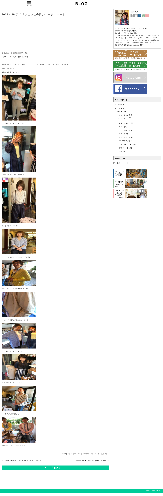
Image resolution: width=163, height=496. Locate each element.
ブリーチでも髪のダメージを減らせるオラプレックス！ (23, 461)
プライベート (123, 148)
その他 (119, 105)
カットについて (124, 115)
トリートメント (124, 137)
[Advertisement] (36, 34)
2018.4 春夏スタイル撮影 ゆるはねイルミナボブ (90, 461)
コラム (121, 127)
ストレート (125, 118)
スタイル (122, 134)
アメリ (119, 108)
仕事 (120, 151)
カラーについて (124, 123)
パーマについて (124, 141)
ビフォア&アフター (126, 144)
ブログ (105, 454)
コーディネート (96, 454)
